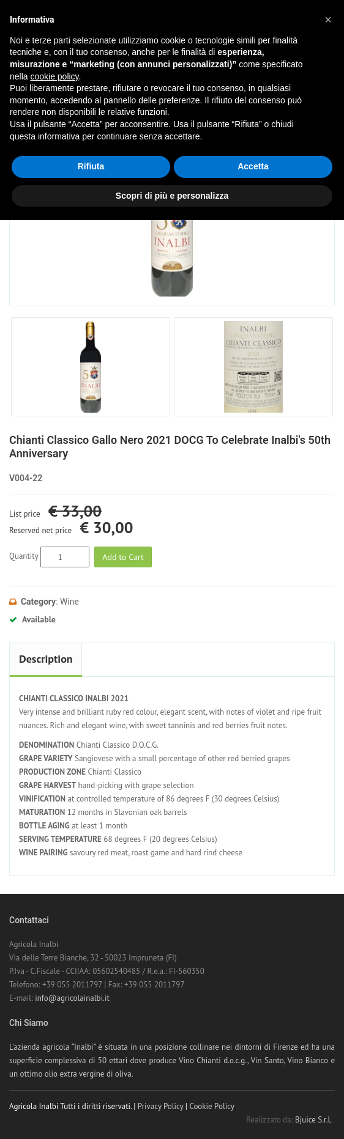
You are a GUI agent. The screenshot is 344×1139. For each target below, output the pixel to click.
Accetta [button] (253, 166)
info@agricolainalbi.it (72, 998)
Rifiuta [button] (91, 166)
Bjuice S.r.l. (313, 1120)
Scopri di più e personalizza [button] (172, 196)
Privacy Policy (161, 1106)
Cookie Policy (211, 1106)
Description (46, 659)
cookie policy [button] (54, 76)
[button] (328, 19)
